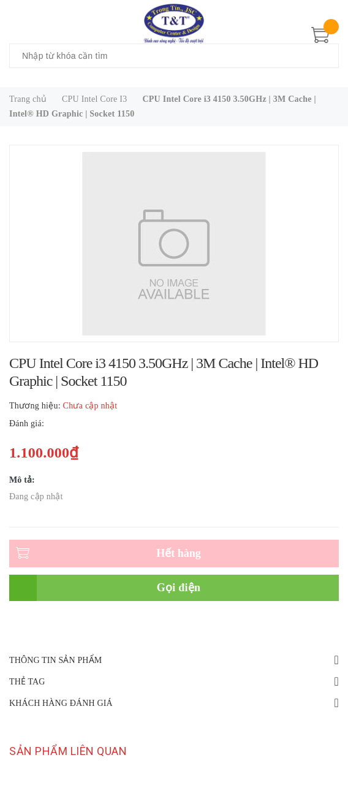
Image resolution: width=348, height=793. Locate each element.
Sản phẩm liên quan (68, 751)
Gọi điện (179, 587)
